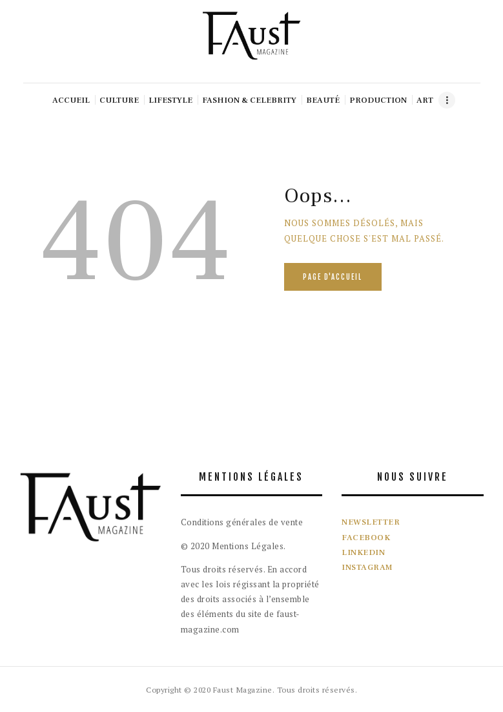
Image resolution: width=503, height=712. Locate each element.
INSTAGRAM (367, 567)
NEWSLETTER (371, 522)
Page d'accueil (332, 277)
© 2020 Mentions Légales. (233, 546)
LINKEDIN (363, 552)
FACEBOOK (366, 537)
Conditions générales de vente (242, 522)
